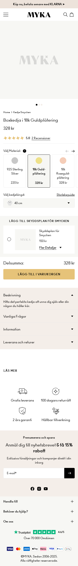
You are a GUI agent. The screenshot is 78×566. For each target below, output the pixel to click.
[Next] (73, 151)
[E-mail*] (34, 473)
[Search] (65, 14)
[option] (15, 171)
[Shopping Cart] (72, 14)
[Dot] (36, 105)
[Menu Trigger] (5, 14)
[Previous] (67, 151)
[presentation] (39, 363)
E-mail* (11, 473)
